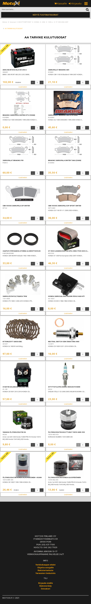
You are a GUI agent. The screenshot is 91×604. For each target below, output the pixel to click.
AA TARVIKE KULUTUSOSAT (14, 29)
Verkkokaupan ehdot (46, 564)
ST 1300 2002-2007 (62, 22)
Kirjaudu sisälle (45, 583)
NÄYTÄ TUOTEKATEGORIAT (45, 15)
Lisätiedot (23, 87)
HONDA (36, 22)
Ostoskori (45, 588)
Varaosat (13, 22)
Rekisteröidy (45, 586)
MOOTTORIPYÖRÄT (24, 22)
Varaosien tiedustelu (45, 573)
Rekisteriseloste (45, 570)
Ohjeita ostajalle (45, 567)
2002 (43, 22)
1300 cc (50, 22)
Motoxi (4, 22)
